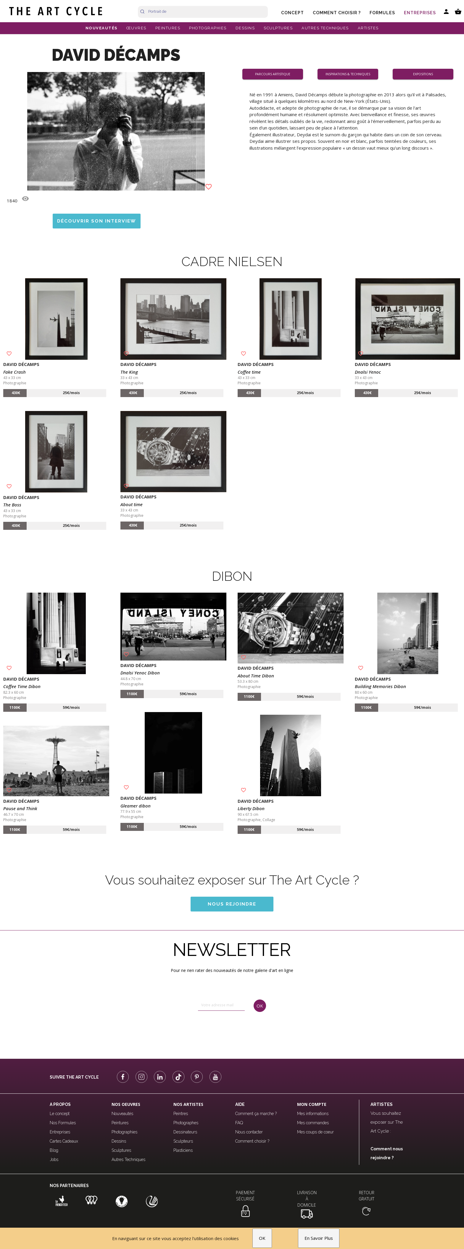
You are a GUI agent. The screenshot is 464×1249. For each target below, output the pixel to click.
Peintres (180, 1113)
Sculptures (121, 1150)
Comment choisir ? (337, 12)
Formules (382, 12)
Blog (54, 1150)
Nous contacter (249, 1132)
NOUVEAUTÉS (101, 28)
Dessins (119, 1141)
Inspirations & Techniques (350, 74)
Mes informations (312, 1113)
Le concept (60, 1113)
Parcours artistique (275, 74)
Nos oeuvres (126, 1104)
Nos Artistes (188, 1104)
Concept (292, 12)
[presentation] (223, 1030)
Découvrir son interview (96, 221)
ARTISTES (368, 28)
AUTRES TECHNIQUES (325, 28)
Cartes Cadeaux (64, 1141)
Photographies (124, 1132)
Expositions (425, 74)
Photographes (185, 1122)
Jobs (54, 1159)
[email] (221, 1005)
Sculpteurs (183, 1141)
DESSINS (245, 28)
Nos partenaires (69, 1185)
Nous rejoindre (232, 904)
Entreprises (420, 12)
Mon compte (311, 1104)
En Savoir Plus (318, 1238)
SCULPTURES (278, 28)
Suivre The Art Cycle (74, 1077)
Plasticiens (183, 1150)
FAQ (239, 1122)
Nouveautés (122, 1113)
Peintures (120, 1122)
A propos (60, 1104)
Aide (240, 1104)
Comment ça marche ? (256, 1113)
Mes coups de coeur (315, 1132)
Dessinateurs (185, 1132)
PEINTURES (168, 28)
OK (262, 1238)
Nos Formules (63, 1122)
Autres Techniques (128, 1159)
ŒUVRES (136, 28)
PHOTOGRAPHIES (208, 28)
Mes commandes (313, 1122)
